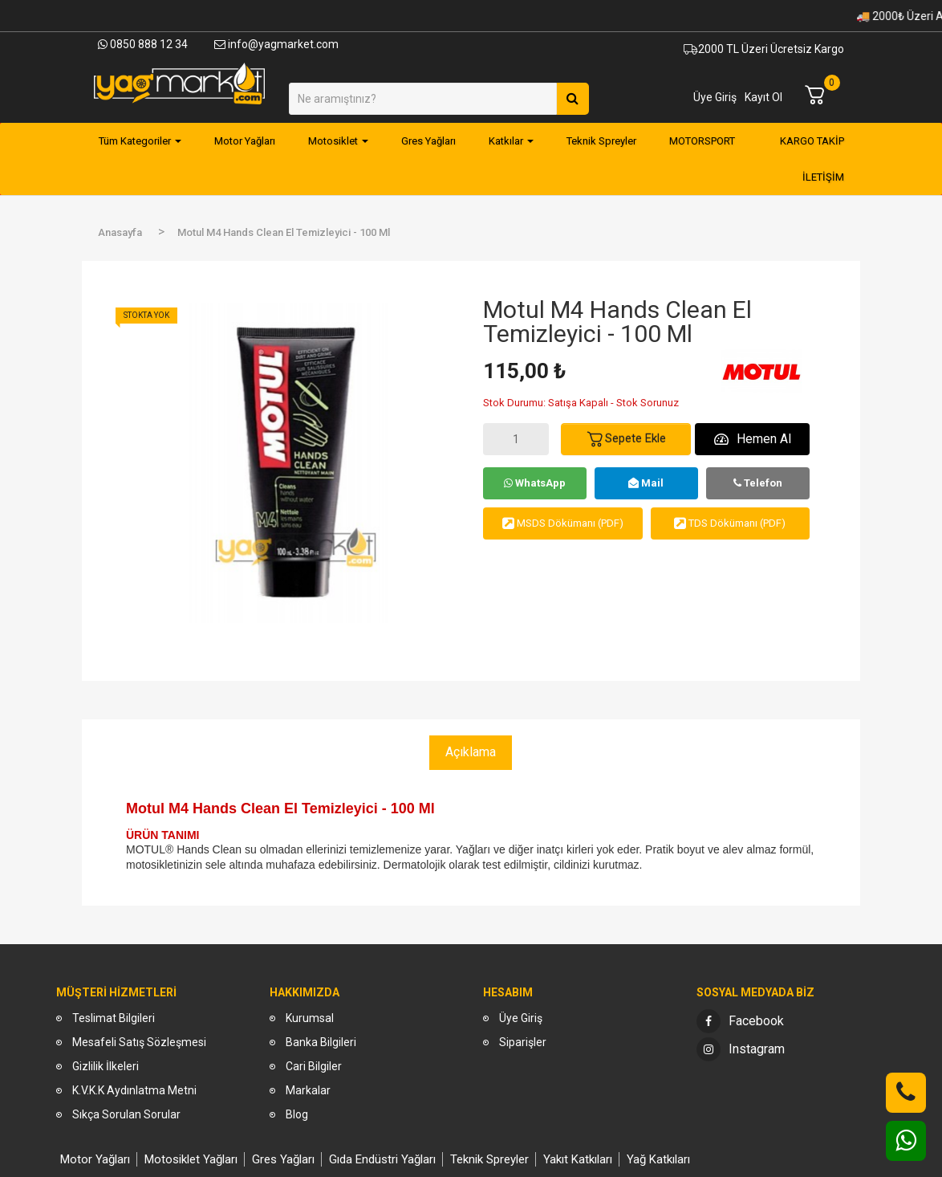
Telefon (757, 483)
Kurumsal (310, 1018)
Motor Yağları (95, 1159)
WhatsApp (535, 483)
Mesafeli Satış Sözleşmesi (139, 1042)
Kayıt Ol (763, 97)
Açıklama (470, 752)
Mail (646, 483)
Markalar (308, 1090)
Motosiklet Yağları (191, 1159)
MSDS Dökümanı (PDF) (562, 523)
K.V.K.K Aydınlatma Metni (134, 1090)
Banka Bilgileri (321, 1042)
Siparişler (522, 1042)
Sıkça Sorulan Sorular (126, 1114)
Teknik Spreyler (489, 1159)
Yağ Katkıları (658, 1159)
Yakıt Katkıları (577, 1159)
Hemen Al (752, 438)
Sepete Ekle (626, 439)
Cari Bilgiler (314, 1066)
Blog (297, 1114)
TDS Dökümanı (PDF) (730, 523)
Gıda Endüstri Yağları (382, 1159)
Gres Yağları (283, 1159)
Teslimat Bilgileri (113, 1018)
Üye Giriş (715, 97)
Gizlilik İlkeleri (105, 1066)
